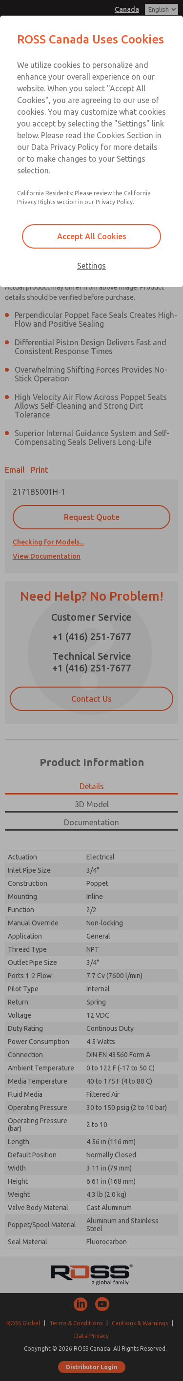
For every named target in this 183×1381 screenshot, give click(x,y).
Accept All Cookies (91, 236)
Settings (91, 265)
